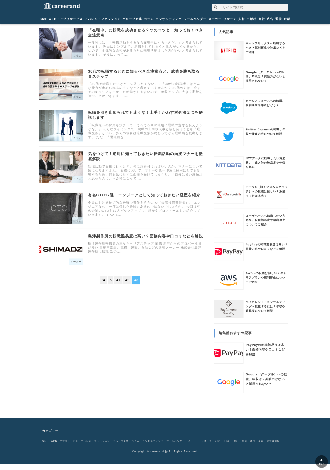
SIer (43, 19)
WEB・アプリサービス (66, 19)
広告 (270, 19)
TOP (322, 464)
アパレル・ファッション (103, 19)
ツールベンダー (195, 19)
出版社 (252, 19)
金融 (287, 19)
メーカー (214, 19)
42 (127, 280)
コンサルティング (169, 19)
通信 (278, 19)
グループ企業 (132, 19)
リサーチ (229, 19)
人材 (241, 19)
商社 (261, 19)
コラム (149, 19)
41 (118, 280)
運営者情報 (49, 447)
